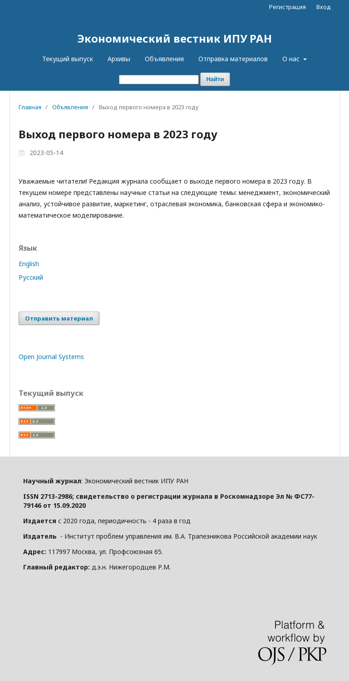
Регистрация (287, 7)
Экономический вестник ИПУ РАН (174, 38)
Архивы (119, 58)
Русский (31, 277)
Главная (30, 107)
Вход (323, 7)
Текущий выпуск (67, 58)
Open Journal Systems (51, 356)
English (29, 263)
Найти (215, 79)
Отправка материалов (233, 58)
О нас (291, 58)
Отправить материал (59, 318)
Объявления (164, 58)
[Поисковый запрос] (159, 79)
